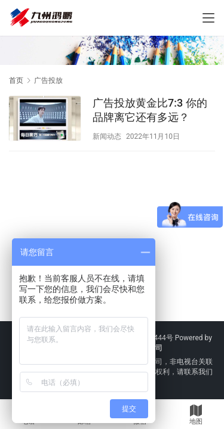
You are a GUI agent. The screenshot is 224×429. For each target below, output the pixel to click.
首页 (16, 80)
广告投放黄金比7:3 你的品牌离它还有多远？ (150, 110)
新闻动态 (107, 136)
